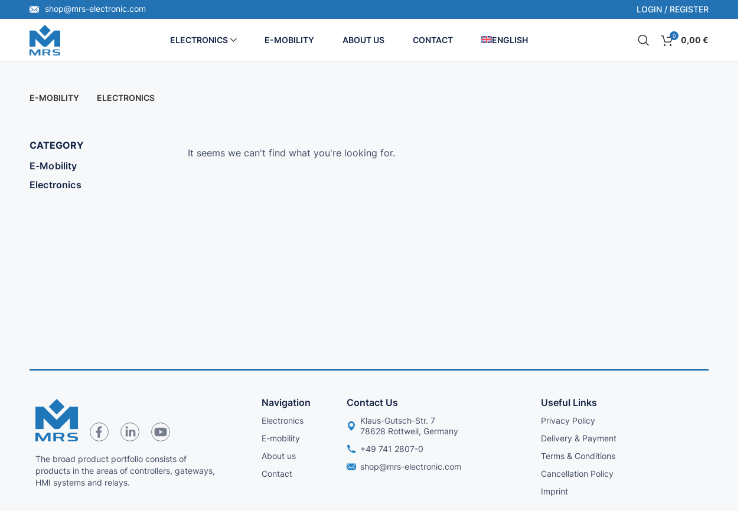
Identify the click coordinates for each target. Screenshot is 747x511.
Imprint (554, 491)
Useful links (569, 402)
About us (279, 456)
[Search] (643, 40)
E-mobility (281, 438)
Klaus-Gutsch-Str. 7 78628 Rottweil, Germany (402, 425)
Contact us (372, 402)
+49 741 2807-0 (385, 449)
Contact (277, 474)
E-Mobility (53, 166)
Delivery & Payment (578, 438)
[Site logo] (45, 39)
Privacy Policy (568, 420)
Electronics (55, 185)
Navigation (286, 402)
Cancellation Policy (577, 474)
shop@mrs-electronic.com (88, 9)
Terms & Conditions (578, 456)
